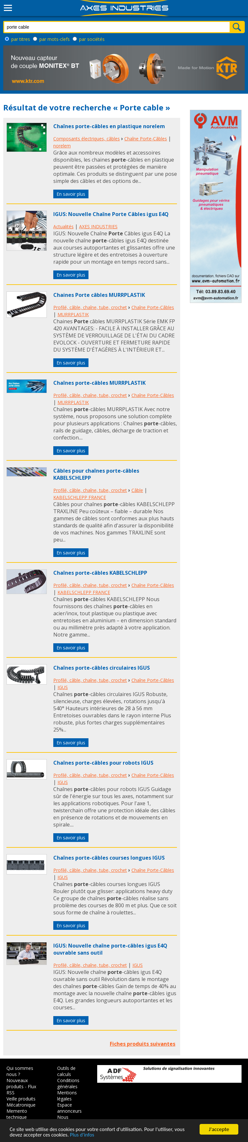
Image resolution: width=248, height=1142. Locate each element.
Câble (137, 490)
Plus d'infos (84, 1135)
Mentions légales (67, 1096)
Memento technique (16, 1114)
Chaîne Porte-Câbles (145, 139)
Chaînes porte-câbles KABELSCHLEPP (100, 572)
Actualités (63, 226)
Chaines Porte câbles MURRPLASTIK (99, 294)
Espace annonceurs (69, 1108)
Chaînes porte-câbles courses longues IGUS (109, 857)
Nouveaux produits (17, 1083)
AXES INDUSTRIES (98, 226)
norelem (62, 146)
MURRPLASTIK (73, 314)
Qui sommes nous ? (19, 1071)
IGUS (62, 687)
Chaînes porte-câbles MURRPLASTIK (99, 382)
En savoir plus (71, 194)
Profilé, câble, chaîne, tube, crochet (90, 307)
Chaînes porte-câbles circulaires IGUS (101, 667)
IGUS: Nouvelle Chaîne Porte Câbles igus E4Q (111, 214)
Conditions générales (68, 1083)
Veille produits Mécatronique (21, 1102)
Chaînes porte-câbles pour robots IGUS (103, 762)
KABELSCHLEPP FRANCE (79, 497)
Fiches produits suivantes (142, 1043)
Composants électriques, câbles (86, 139)
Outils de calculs (66, 1071)
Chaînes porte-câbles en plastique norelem (109, 126)
